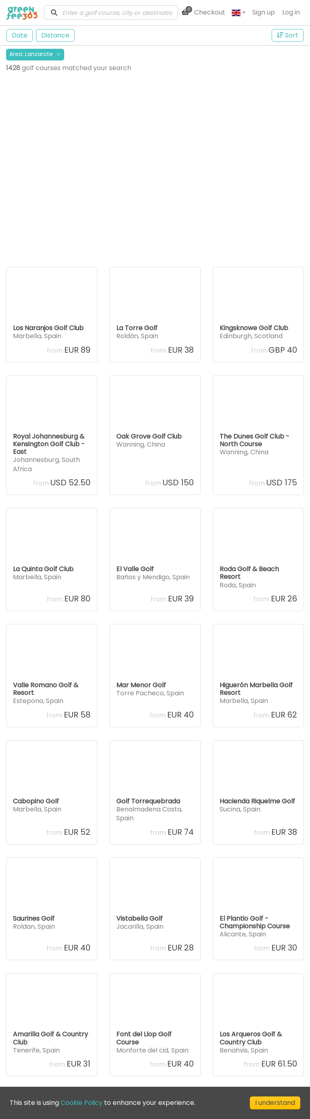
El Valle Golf (135, 569)
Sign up (263, 12)
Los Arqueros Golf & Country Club (251, 1038)
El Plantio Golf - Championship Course (255, 922)
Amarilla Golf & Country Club (50, 1038)
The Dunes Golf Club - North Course (254, 440)
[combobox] (111, 12)
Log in (291, 12)
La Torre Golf (136, 328)
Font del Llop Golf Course (144, 1038)
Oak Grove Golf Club (149, 436)
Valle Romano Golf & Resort (45, 688)
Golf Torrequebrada (148, 801)
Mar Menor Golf (141, 685)
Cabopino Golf (36, 801)
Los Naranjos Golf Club (48, 328)
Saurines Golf (33, 918)
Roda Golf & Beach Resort (249, 572)
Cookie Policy (82, 1102)
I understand (275, 1102)
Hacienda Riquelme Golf (257, 801)
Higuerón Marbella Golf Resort (256, 688)
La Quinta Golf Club (43, 569)
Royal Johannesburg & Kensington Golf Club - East (49, 444)
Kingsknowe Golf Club (254, 328)
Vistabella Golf (139, 918)
